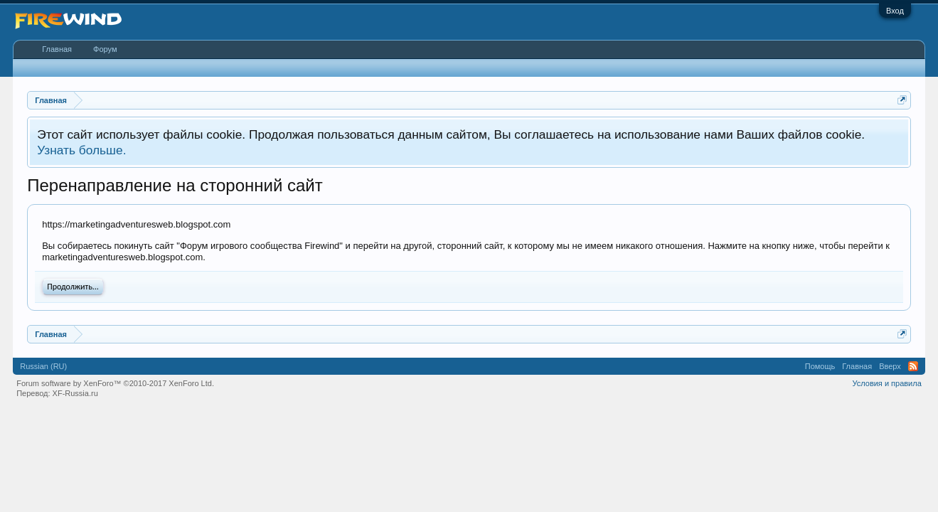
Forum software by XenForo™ (115, 383)
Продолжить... (73, 287)
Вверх (890, 366)
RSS (913, 366)
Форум (105, 49)
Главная (57, 49)
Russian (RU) (43, 366)
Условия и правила (886, 383)
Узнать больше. (81, 150)
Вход (895, 10)
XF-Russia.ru (75, 393)
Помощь (820, 366)
